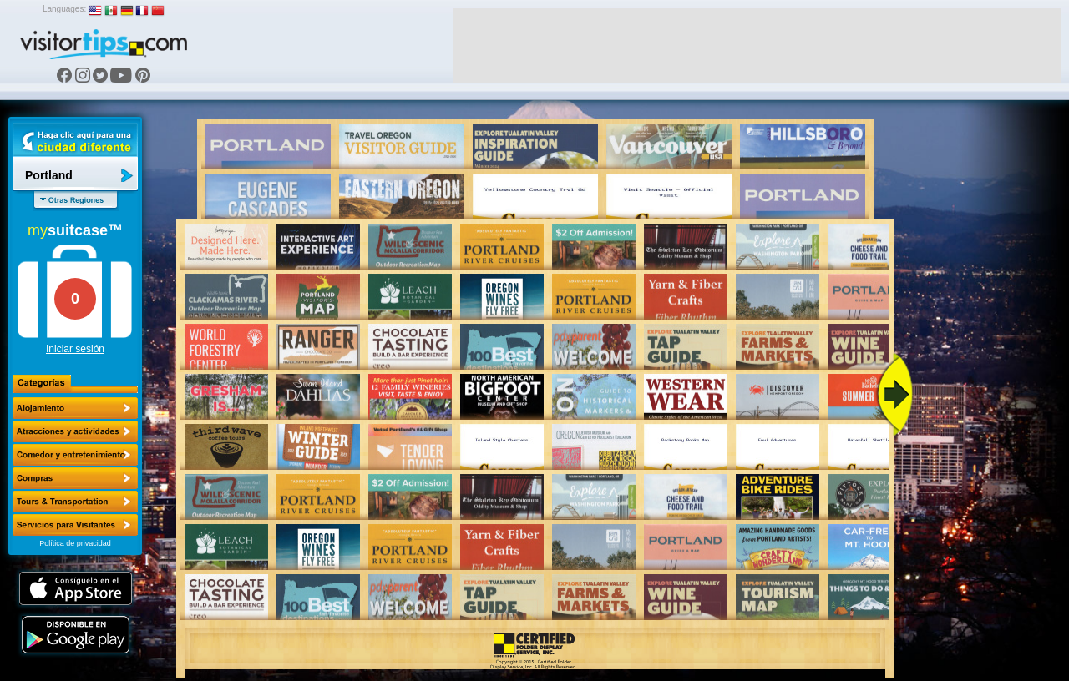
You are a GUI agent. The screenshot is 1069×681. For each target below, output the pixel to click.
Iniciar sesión (75, 349)
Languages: (64, 8)
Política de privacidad (75, 543)
